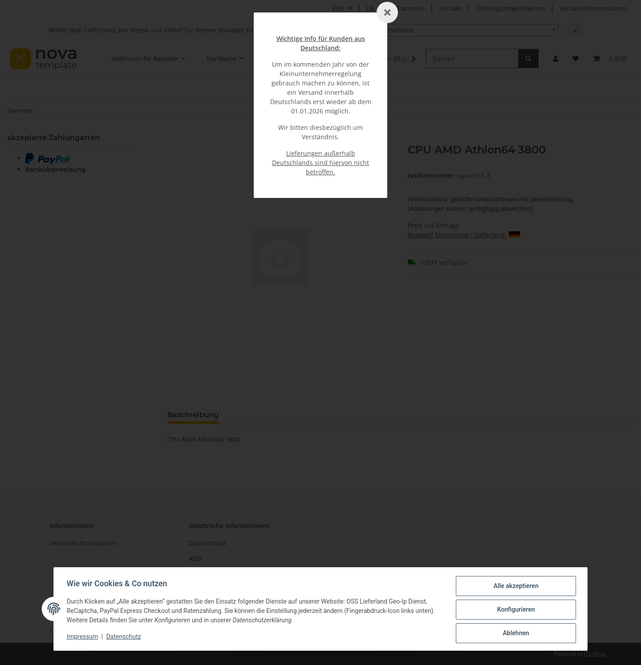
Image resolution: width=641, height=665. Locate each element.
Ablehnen (514, 633)
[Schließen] (387, 12)
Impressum (83, 637)
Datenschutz (125, 637)
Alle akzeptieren (514, 587)
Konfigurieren (514, 610)
